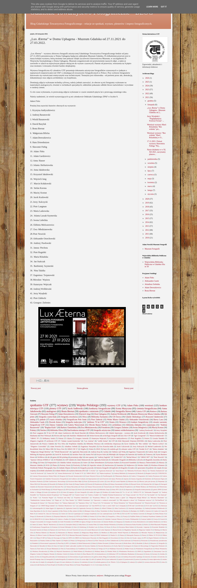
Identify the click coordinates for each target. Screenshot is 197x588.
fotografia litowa (123, 411)
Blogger (128, 576)
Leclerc (101, 481)
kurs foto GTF (126, 436)
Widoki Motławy (141, 487)
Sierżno (43, 430)
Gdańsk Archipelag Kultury (79, 519)
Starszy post (128, 388)
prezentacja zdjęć (76, 457)
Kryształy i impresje (143, 527)
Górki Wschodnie (65, 522)
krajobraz (53, 492)
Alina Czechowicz (120, 508)
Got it (164, 7)
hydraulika (112, 557)
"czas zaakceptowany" (82, 505)
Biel (80, 511)
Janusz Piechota (116, 479)
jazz (119, 557)
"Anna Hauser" (119, 470)
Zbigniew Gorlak (35, 554)
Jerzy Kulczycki (138, 446)
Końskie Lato (93, 527)
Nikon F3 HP (40, 538)
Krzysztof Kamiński (129, 463)
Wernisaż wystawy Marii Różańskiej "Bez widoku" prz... (156, 127)
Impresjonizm (92, 479)
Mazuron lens (132, 481)
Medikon (104, 532)
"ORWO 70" (34, 438)
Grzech (162, 519)
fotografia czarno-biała (48, 417)
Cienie (63, 513)
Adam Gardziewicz (64, 433)
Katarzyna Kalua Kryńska (134, 524)
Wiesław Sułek (142, 465)
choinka (162, 554)
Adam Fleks (149, 278)
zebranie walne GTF (128, 449)
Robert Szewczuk (116, 543)
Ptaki (85, 465)
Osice (122, 538)
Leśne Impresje (105, 530)
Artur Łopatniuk (53, 511)
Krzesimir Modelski (158, 527)
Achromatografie (37, 508)
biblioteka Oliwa (56, 430)
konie (46, 492)
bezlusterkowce (101, 554)
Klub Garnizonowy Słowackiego (55, 481)
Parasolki (52, 484)
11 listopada (122, 505)
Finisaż (60, 438)
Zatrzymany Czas (159, 551)
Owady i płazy (136, 538)
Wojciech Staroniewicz (64, 551)
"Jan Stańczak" (162, 495)
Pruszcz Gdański (48, 444)
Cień (69, 513)
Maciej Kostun (157, 427)
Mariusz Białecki (41, 532)
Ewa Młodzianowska (89, 427)
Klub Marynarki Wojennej (159, 524)
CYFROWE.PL (162, 473)
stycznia (150, 194)
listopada (151, 105)
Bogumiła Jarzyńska (153, 460)
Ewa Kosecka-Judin (106, 446)
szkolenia (85, 562)
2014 (147, 222)
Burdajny (134, 511)
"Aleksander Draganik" (151, 492)
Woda (91, 449)
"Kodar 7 (35, 497)
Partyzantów (34, 540)
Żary (106, 565)
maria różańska (56, 420)
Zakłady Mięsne (64, 468)
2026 (147, 78)
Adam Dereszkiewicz (153, 288)
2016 (147, 214)
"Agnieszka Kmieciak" (105, 470)
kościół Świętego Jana (37, 559)
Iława (165, 522)
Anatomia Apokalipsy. (135, 508)
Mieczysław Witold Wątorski (119, 532)
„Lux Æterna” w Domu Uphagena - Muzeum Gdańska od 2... (156, 110)
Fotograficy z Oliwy (114, 516)
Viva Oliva (61, 444)
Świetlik (60, 565)
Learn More (152, 7)
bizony (148, 554)
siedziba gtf (114, 449)
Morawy (32, 535)
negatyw (71, 492)
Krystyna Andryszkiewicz (118, 438)
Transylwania (108, 487)
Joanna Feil (90, 454)
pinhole (43, 420)
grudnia (150, 101)
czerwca (150, 175)
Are (44, 511)
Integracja (119, 522)
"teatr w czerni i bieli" (108, 505)
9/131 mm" (149, 505)
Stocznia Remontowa (104, 546)
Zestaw (80, 489)
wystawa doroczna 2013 (77, 471)
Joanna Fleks (93, 524)
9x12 (156, 505)
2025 (147, 82)
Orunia (112, 422)
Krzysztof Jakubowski (154, 417)
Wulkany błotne (100, 551)
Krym (108, 527)
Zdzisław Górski (62, 554)
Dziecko (48, 516)
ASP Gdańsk (69, 460)
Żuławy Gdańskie (56, 425)
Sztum (136, 546)
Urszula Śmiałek (158, 438)
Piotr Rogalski (136, 438)
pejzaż (121, 559)
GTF (113, 441)
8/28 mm (140, 505)
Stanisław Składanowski (78, 436)
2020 (147, 199)
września (151, 163)
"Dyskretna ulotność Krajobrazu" (49, 495)
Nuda (64, 538)
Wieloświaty (153, 487)
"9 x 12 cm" (126, 492)
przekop (144, 559)
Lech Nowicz (62, 530)
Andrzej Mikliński (119, 473)
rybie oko (35, 562)
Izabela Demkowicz (155, 522)
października (152, 159)
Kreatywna (93, 481)
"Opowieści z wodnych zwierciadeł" (104, 500)
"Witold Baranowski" (61, 452)
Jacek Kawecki (104, 479)
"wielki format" (102, 441)
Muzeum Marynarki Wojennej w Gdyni (81, 535)
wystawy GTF (114, 405)
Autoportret (131, 473)
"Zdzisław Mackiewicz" (65, 505)
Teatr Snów (40, 548)
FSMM (85, 516)
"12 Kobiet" (92, 470)
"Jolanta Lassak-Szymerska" (71, 441)
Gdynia (69, 438)
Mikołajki (112, 454)
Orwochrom (114, 538)
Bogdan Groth (150, 473)
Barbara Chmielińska (69, 427)
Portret (146, 438)
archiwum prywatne (91, 489)
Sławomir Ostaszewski (45, 487)
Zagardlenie (147, 551)
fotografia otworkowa (69, 417)
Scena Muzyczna (123, 408)
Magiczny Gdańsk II (145, 530)
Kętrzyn (52, 530)
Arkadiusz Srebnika (152, 284)
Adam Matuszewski (84, 460)
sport (58, 562)
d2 (122, 489)
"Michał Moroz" (131, 457)
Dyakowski (40, 516)
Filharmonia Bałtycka (121, 476)
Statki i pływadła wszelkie (74, 546)
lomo (64, 492)
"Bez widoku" (143, 444)
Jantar (34, 524)
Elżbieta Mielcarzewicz (97, 433)
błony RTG (115, 489)
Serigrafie (162, 543)
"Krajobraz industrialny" (81, 497)
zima (163, 562)
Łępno (98, 492)
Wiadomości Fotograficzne (144, 548)
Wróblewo (41, 457)
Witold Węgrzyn (58, 489)
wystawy (62, 405)
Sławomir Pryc (59, 487)
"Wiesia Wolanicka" (119, 503)
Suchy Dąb (117, 546)
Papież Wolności (154, 538)
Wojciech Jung (84, 414)
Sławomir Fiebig (47, 414)
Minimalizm (135, 532)
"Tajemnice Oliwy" (84, 503)
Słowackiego (144, 546)
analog (32, 420)
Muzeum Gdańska (36, 465)
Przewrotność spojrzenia (47, 543)
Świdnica (105, 492)
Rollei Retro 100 (129, 543)
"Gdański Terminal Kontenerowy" (112, 495)
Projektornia (98, 484)
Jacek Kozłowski (140, 433)
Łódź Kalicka (40, 565)
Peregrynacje (81, 540)
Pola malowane (126, 540)
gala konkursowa (86, 557)
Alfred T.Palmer (107, 508)
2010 (147, 238)
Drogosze (63, 476)
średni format (115, 492)
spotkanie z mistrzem (89, 411)
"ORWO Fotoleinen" (83, 500)
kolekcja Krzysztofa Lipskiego (132, 557)
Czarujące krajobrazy (90, 513)
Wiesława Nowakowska (39, 551)
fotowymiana (74, 557)
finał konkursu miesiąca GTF (78, 430)
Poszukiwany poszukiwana (158, 540)
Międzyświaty (160, 532)
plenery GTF (55, 408)
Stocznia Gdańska (89, 546)
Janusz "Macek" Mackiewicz (47, 524)
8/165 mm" (131, 505)
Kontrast (55, 527)
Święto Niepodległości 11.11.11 (86, 565)
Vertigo (100, 548)
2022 (147, 93)
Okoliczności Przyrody (89, 538)
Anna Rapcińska (35, 511)
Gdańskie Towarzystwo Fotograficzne (57, 479)
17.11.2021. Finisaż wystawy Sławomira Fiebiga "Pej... (156, 143)
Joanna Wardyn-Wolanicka (107, 524)
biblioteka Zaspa (104, 489)
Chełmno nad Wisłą (118, 452)
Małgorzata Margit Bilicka (90, 532)
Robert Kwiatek (103, 543)
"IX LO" (141, 495)
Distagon (149, 513)
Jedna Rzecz (82, 524)
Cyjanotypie (77, 513)
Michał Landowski (154, 446)
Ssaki (61, 546)
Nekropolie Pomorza (133, 535)
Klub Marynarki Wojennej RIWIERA (131, 441)
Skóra (49, 546)
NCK (48, 465)
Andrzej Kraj (95, 452)
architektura (116, 425)
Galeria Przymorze (154, 476)
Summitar (120, 465)
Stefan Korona (95, 436)
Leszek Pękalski (120, 481)
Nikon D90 (49, 449)
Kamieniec (148, 479)
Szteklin (140, 454)
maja (149, 179)
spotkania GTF (39, 405)
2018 (147, 207)
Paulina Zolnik (45, 540)
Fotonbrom (105, 427)
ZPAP (139, 551)
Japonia (126, 479)
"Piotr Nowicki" (158, 457)
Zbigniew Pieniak (48, 554)
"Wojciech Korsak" (150, 503)
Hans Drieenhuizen (97, 463)
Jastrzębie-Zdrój (71, 524)
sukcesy (76, 562)
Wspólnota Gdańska (76, 444)
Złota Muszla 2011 (88, 554)
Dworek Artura (55, 422)
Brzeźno (125, 511)
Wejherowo (130, 465)
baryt (105, 449)
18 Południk (58, 460)
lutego (150, 190)
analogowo (51, 411)
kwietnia (151, 182)
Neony (144, 535)
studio (91, 492)
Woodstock (88, 551)
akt (49, 457)
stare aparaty (89, 457)
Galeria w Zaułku (63, 519)
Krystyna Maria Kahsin (126, 527)
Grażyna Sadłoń (146, 519)
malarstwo (71, 559)
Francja (125, 516)
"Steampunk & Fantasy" (37, 503)
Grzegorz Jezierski (81, 438)
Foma (42, 463)
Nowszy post (36, 388)
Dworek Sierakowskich (75, 476)
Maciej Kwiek (117, 530)
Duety (165, 460)
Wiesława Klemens (157, 465)
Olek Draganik (103, 538)
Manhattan (33, 436)
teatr (91, 562)
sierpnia (150, 167)
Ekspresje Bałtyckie (60, 516)
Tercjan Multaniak (52, 548)
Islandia (127, 522)
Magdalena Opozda (130, 530)
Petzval (90, 540)
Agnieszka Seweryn (85, 508)
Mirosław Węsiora (147, 532)
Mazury (161, 463)
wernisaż (149, 405)
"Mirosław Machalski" (157, 497)
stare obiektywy (67, 562)
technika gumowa (100, 562)
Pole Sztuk (69, 484)
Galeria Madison (50, 519)
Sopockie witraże (96, 465)
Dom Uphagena (100, 414)
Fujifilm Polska (135, 516)
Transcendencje (71, 548)
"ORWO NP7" (145, 457)
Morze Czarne (42, 535)
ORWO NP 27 (72, 449)
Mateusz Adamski (73, 532)
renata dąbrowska (154, 559)
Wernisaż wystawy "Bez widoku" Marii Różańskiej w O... (156, 135)
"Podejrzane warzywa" (145, 500)
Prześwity (76, 465)
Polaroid (136, 540)
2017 (147, 211)
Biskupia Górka (90, 511)
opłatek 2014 (101, 559)
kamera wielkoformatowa (124, 430)
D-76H (117, 513)
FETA (78, 516)
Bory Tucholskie (102, 511)
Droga (32, 516)
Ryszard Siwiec (136, 484)
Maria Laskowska (154, 441)
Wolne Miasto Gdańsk (116, 420)
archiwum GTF (52, 441)
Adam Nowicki (55, 446)
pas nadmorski (111, 559)
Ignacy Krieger (86, 522)
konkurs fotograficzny (139, 422)
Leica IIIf (110, 481)
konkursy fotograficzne (100, 408)
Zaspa (73, 489)
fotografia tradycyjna (74, 422)
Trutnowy (149, 454)
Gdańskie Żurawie (96, 519)
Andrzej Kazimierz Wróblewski (155, 508)
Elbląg (35, 463)
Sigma (156, 484)
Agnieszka (60, 508)
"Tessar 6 (95, 503)
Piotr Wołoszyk (45, 436)
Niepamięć (161, 481)
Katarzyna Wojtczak (99, 438)
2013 (147, 226)
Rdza (127, 484)
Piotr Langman (38, 433)
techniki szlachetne (45, 471)
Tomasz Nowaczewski (94, 487)
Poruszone (144, 540)
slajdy (42, 562)
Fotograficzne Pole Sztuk (77, 420)
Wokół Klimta (77, 551)
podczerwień (129, 559)
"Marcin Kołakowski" (156, 436)
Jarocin (61, 524)
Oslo (128, 538)
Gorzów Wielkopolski (131, 519)
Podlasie (60, 484)
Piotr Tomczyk (99, 540)
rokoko (165, 559)
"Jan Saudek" (151, 495)
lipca (149, 171)
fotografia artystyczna (102, 430)
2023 (147, 90)
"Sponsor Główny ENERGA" (40, 460)
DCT (129, 513)
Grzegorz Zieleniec (121, 427)
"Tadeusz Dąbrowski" (68, 503)
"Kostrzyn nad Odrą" (63, 497)
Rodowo (153, 411)
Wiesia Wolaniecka (161, 548)
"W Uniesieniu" (106, 503)
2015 (147, 218)
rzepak (159, 468)
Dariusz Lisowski (138, 513)
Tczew (83, 487)
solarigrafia (50, 562)
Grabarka (83, 479)
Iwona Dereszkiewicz (139, 522)
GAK (165, 516)
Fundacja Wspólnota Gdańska (152, 516)
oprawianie (141, 468)
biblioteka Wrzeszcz (93, 444)
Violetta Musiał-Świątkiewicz (124, 487)
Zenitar (72, 554)
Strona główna (82, 388)
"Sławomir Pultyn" (53, 503)
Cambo (156, 511)
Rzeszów (153, 543)
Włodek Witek (111, 551)
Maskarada (61, 532)
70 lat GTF (50, 433)
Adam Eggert (50, 508)
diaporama (129, 489)
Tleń (62, 548)
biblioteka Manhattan (127, 554)
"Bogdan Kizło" (50, 427)
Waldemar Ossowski (116, 548)
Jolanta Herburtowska (156, 433)
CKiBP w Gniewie (145, 511)
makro (132, 468)
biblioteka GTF (113, 554)
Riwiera (57, 436)
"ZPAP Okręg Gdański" (48, 505)
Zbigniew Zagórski (37, 441)
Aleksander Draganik (118, 460)
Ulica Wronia (92, 548)
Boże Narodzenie (115, 511)
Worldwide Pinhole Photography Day (43, 468)
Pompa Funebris (80, 484)
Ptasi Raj (60, 543)
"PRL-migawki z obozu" (127, 500)
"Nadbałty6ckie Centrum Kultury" (41, 500)
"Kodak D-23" (144, 449)
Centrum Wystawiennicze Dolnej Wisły (44, 476)
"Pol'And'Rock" (160, 500)
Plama (55, 465)
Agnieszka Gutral (71, 508)
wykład (139, 562)
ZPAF (98, 449)
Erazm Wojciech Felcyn (92, 476)
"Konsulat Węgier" (48, 497)
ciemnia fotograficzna (147, 408)
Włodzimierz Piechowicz (127, 551)
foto (38, 557)
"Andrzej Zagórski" (104, 457)
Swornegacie (127, 546)
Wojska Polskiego (88, 405)
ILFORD (76, 522)
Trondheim (81, 548)
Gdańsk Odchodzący (133, 417)
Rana (106, 484)
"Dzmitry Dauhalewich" (157, 470)
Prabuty (33, 430)
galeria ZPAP (157, 489)
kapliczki (115, 468)
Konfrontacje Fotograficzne (41, 527)
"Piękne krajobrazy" (105, 473)
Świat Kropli (51, 565)
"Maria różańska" (158, 449)
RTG (67, 543)
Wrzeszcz (123, 422)
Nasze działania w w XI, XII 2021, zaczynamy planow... (156, 152)
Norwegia (57, 538)
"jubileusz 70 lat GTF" (95, 422)
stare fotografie (82, 492)
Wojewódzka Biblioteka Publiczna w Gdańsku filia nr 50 (155, 264)
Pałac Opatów (56, 540)
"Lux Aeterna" (89, 441)
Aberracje (164, 505)
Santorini (131, 454)
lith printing (63, 457)
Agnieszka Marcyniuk (80, 452)
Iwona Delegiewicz (140, 427)
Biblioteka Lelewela (136, 460)
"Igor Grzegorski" (140, 436)
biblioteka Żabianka (134, 425)
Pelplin (66, 540)
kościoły (162, 557)
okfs (92, 559)
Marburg (157, 530)
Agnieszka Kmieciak (101, 460)
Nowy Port (60, 449)
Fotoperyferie (52, 463)
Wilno (52, 551)
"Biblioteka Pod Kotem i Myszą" (137, 470)
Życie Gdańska (129, 444)
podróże (151, 468)
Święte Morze (69, 565)
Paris (163, 538)
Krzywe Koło (101, 454)
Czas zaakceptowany (105, 513)
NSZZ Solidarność (102, 535)
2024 (147, 86)
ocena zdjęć (85, 559)
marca (150, 186)
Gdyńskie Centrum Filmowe (113, 519)
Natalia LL (114, 535)
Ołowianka (43, 484)
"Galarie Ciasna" (80, 495)
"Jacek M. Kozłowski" (37, 473)
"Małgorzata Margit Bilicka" (138, 497)
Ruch (146, 543)
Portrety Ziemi (65, 465)
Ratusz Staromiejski (117, 484)
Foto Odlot (102, 516)
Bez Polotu (63, 511)
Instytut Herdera (109, 522)
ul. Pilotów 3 (113, 562)
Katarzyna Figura (159, 479)
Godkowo (74, 479)
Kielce (146, 524)
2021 (147, 97)
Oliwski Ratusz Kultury (98, 425)
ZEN (67, 489)
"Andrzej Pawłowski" (145, 430)
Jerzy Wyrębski (161, 430)
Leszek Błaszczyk (92, 530)
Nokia (49, 538)
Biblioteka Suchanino (99, 417)
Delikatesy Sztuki (49, 438)
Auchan (105, 452)
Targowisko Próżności (158, 546)
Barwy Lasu (158, 420)
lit (59, 492)
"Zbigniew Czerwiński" (38, 446)
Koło (75, 527)
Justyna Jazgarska (136, 479)
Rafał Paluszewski (84, 543)
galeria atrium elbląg (100, 557)
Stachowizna (109, 465)
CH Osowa (116, 417)
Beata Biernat (150, 291)
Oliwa (84, 417)
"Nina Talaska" (69, 500)
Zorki (78, 554)
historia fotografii (102, 468)
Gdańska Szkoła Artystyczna (70, 463)
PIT (145, 538)
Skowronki (33, 546)
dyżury (32, 557)
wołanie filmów (60, 471)
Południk (35, 543)
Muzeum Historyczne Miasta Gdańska (145, 414)
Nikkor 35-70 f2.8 (154, 535)
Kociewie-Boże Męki (75, 481)
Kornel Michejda (65, 527)
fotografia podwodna (48, 557)
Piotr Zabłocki (96, 420)
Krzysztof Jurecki (35, 530)
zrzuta (32, 565)
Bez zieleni (73, 511)
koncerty (147, 557)
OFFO (70, 538)
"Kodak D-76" (79, 473)
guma (55, 457)
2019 (147, 203)
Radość (74, 543)
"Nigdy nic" (58, 500)
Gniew (85, 463)
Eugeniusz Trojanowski (137, 452)
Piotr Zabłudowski (113, 540)
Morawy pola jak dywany (147, 481)
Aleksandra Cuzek (152, 281)
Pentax (73, 540)
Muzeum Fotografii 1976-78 (58, 535)
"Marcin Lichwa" (158, 444)
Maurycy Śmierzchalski (147, 463)
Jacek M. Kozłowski (62, 454)
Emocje (71, 516)
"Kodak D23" (118, 457)
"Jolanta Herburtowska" (64, 473)
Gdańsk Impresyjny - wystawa (119, 433)
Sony (55, 546)
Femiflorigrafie (107, 476)
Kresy (102, 527)
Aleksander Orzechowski (139, 420)
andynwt (100, 576)
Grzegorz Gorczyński (36, 522)
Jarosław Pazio (77, 454)
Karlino (120, 524)
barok (75, 468)
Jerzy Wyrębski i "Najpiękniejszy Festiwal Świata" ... (155, 118)
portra (137, 559)
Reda (94, 543)
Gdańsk (107, 411)
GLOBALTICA (37, 519)
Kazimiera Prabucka (36, 481)
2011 (147, 234)
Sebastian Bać (147, 484)
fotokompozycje (62, 557)
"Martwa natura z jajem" (117, 497)
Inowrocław (97, 522)
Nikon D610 (34, 484)
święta (100, 565)
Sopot (65, 436)
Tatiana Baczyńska (72, 487)
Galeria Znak (152, 452)
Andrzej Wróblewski (118, 414)
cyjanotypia (150, 425)
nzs (78, 559)
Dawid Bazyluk (80, 433)
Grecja (155, 519)
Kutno (46, 530)
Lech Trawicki (73, 530)
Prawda (89, 484)
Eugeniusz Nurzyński (88, 446)
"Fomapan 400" (67, 495)
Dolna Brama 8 (160, 513)
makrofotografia (61, 559)
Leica (82, 530)
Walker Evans (129, 548)
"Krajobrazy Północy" (99, 497)
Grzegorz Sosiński (51, 522)
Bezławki (140, 473)
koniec (155, 557)
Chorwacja (55, 513)
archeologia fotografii (110, 436)
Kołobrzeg (83, 527)
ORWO (77, 538)
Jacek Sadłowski (75, 408)
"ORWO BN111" (91, 473)
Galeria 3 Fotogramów (138, 476)
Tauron (32, 548)
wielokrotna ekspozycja (112, 444)
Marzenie (52, 532)
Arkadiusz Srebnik (70, 446)
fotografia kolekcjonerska (142, 489)
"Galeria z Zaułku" (93, 495)
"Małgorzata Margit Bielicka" (40, 452)
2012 (147, 230)
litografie (124, 468)
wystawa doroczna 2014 (151, 562)
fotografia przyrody (87, 468)
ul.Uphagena (123, 562)
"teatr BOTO (95, 505)
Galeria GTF (141, 411)
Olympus (122, 454)
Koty (85, 481)
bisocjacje (140, 554)
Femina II (93, 516)
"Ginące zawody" (130, 495)
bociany (154, 554)
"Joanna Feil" (51, 473)
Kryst (114, 527)
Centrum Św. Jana (43, 513)
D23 (123, 513)
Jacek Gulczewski (123, 446)
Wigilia (83, 449)
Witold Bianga (45, 489)
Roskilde (139, 543)
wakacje (132, 562)
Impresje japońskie (45, 454)
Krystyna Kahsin (113, 463)
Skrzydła (42, 546)
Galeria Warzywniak (76, 425)
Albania (96, 508)
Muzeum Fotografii (152, 249)
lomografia (49, 559)
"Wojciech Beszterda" (135, 503)
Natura (122, 535)
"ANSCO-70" (137, 492)
